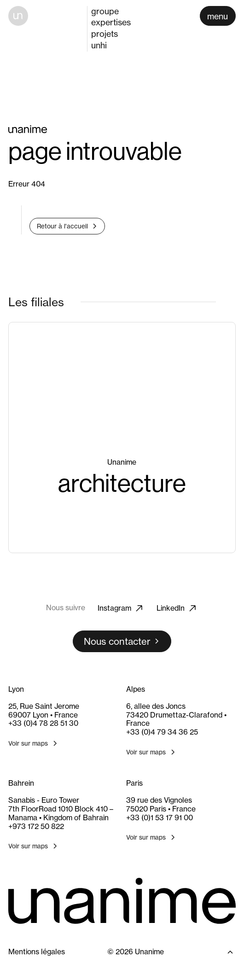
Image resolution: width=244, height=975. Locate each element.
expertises (111, 22)
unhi (99, 45)
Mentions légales (36, 951)
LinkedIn (177, 608)
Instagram (121, 608)
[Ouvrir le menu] (218, 16)
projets (104, 34)
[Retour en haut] (221, 951)
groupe (105, 11)
